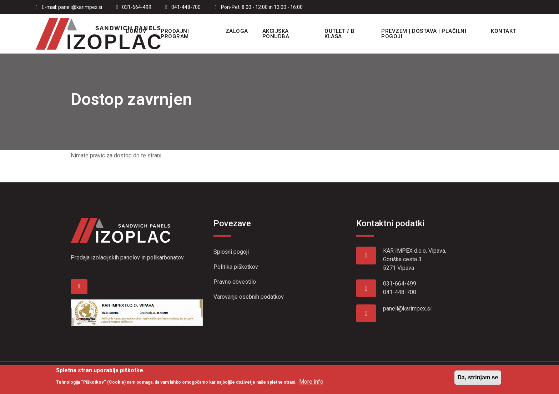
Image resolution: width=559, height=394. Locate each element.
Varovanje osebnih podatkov (248, 296)
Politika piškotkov (235, 266)
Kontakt (503, 31)
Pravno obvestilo (234, 281)
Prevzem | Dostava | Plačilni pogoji (423, 34)
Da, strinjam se (478, 380)
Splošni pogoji (231, 251)
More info (311, 383)
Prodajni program (175, 34)
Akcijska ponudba (275, 34)
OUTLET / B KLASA (339, 34)
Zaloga (237, 31)
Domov (136, 31)
